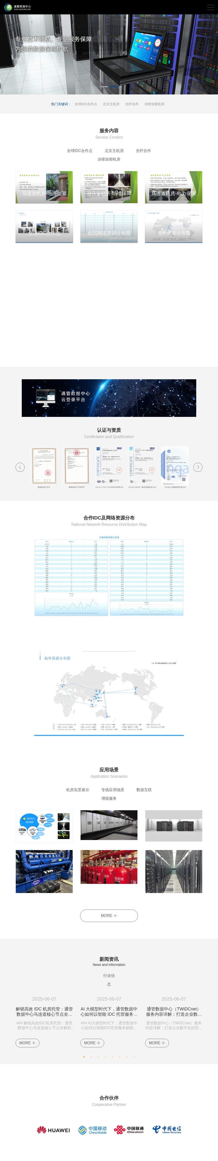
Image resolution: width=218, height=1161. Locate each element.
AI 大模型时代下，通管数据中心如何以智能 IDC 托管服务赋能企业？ (109, 989)
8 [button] (134, 1032)
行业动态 (109, 959)
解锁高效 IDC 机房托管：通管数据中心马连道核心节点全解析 (44, 989)
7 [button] (127, 1032)
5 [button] (112, 1032)
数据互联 (130, 781)
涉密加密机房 (154, 104)
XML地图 (150, 1153)
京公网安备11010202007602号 (84, 1153)
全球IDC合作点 (86, 104)
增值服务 (159, 781)
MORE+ (196, 248)
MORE (109, 899)
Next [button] (197, 458)
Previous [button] (20, 458)
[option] (109, 54)
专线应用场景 (98, 781)
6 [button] (119, 1032)
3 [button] (98, 1032)
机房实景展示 (62, 781)
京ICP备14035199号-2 (125, 1153)
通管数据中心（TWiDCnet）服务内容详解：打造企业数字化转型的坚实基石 (174, 989)
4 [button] (105, 1032)
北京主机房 (111, 104)
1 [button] (104, 87)
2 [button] (113, 87)
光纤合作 (132, 104)
